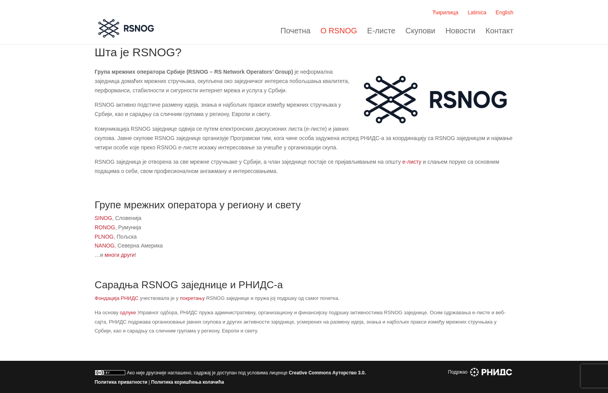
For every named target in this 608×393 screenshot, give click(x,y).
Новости (460, 31)
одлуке (128, 312)
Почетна (295, 31)
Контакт (499, 31)
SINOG (103, 218)
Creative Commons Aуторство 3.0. (327, 373)
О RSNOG (338, 31)
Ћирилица (445, 12)
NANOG (104, 245)
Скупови (420, 31)
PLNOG (104, 237)
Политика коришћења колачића (187, 382)
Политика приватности (121, 382)
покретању (192, 298)
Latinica (477, 12)
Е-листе (381, 31)
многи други (120, 255)
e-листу (411, 162)
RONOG (105, 227)
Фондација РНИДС (116, 298)
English (504, 12)
